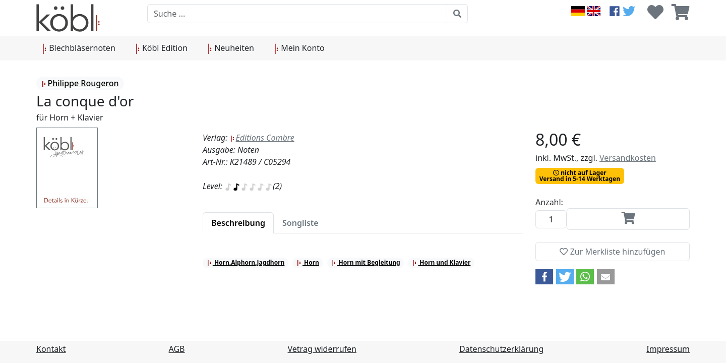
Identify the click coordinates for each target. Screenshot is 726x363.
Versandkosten (627, 157)
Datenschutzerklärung (501, 348)
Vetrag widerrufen (322, 348)
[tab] (238, 222)
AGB (177, 348)
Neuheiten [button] (231, 48)
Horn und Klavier (441, 262)
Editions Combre (262, 137)
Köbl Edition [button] (162, 48)
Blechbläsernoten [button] (78, 48)
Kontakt (51, 348)
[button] (544, 276)
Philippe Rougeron (79, 83)
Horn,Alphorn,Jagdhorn (246, 262)
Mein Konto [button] (299, 48)
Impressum (668, 348)
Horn (307, 262)
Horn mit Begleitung (365, 262)
